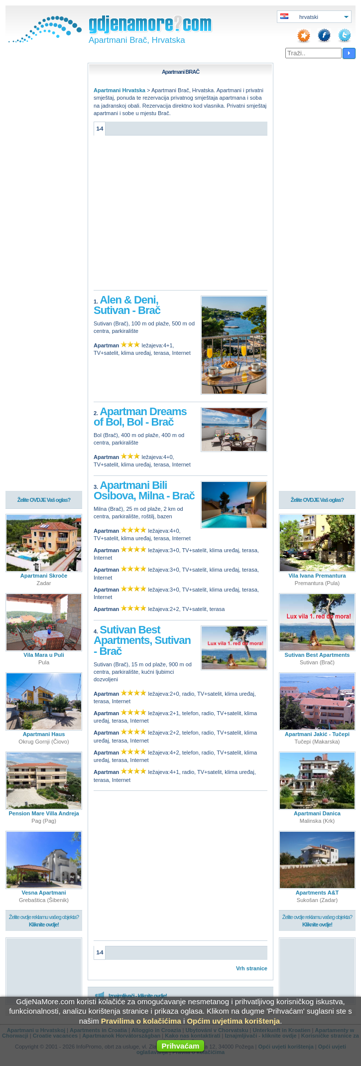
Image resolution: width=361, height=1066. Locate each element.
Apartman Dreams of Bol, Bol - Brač (140, 417)
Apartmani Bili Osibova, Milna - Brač (144, 490)
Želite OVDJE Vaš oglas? (44, 500)
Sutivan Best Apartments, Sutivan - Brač (142, 640)
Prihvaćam (181, 1046)
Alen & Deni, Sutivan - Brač (127, 305)
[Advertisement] (180, 215)
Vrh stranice (251, 968)
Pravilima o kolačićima (141, 1021)
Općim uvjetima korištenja (233, 1021)
